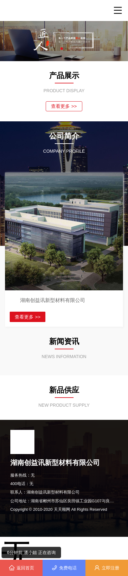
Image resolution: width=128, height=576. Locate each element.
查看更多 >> (64, 106)
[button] (61, 48)
